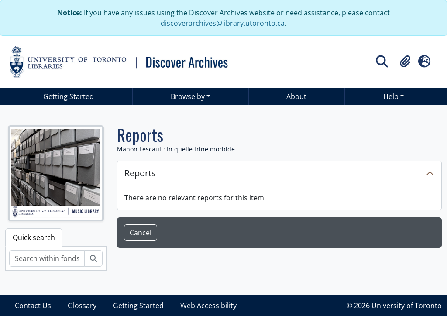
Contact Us (33, 305)
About (296, 96)
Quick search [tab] (34, 237)
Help (391, 96)
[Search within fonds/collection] (47, 258)
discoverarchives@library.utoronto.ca (223, 23)
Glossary (82, 305)
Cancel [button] (140, 232)
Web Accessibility (208, 305)
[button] (405, 61)
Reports (140, 173)
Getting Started (68, 96)
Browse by (188, 96)
